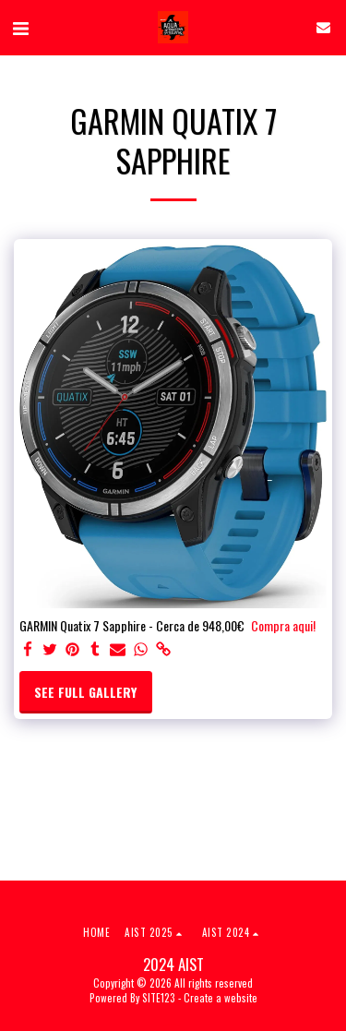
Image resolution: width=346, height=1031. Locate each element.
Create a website (220, 997)
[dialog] (311, 994)
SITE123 (158, 997)
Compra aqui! (283, 625)
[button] (20, 26)
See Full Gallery (85, 691)
